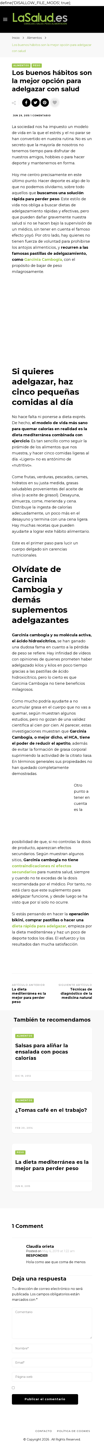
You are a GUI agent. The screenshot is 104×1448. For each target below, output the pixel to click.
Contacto (43, 1431)
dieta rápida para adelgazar (39, 926)
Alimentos (21, 65)
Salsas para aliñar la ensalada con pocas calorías (41, 1051)
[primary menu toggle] (5, 19)
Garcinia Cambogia (43, 259)
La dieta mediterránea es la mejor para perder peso (52, 1165)
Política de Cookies (73, 1431)
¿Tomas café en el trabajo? (51, 1110)
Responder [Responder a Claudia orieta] (37, 1256)
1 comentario (41, 116)
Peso (36, 65)
